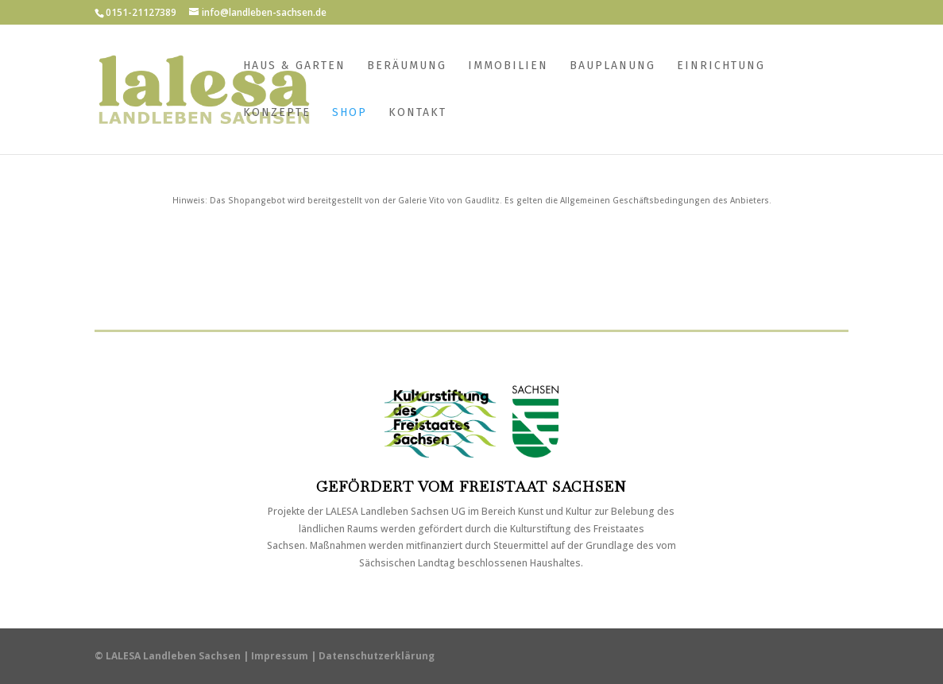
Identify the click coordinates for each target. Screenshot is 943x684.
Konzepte (277, 113)
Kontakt (417, 113)
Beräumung (406, 66)
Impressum (279, 656)
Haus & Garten (294, 66)
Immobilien (508, 66)
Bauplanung (612, 66)
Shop (349, 113)
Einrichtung (721, 66)
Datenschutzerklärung (377, 656)
